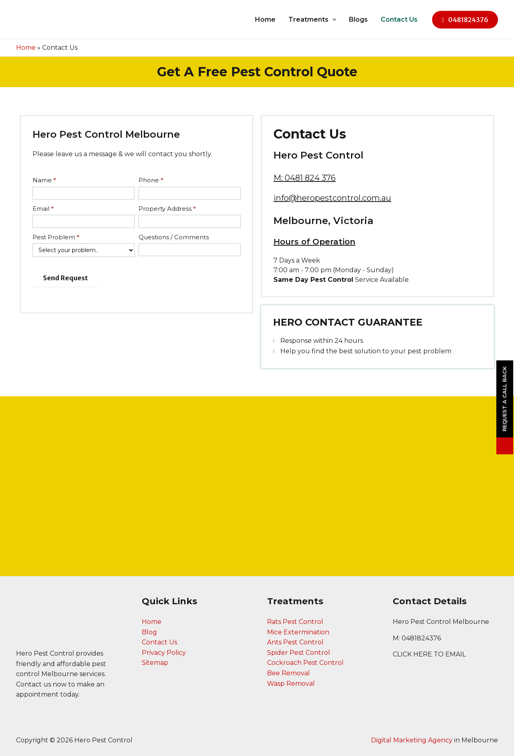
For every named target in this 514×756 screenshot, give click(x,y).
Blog (149, 632)
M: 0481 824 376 (304, 178)
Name (44, 180)
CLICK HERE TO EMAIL (429, 654)
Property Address (167, 208)
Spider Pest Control (298, 652)
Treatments (312, 20)
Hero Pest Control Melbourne (441, 622)
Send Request (65, 278)
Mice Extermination (298, 632)
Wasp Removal (291, 683)
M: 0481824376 (417, 638)
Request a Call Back (504, 399)
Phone (151, 180)
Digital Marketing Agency (412, 740)
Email (43, 208)
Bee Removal (288, 673)
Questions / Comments (174, 237)
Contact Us (399, 19)
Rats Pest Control (295, 622)
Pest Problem (56, 237)
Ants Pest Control (295, 642)
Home (265, 19)
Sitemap (155, 662)
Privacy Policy (164, 652)
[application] (332, 20)
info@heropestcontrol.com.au (332, 198)
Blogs (358, 19)
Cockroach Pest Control (305, 662)
